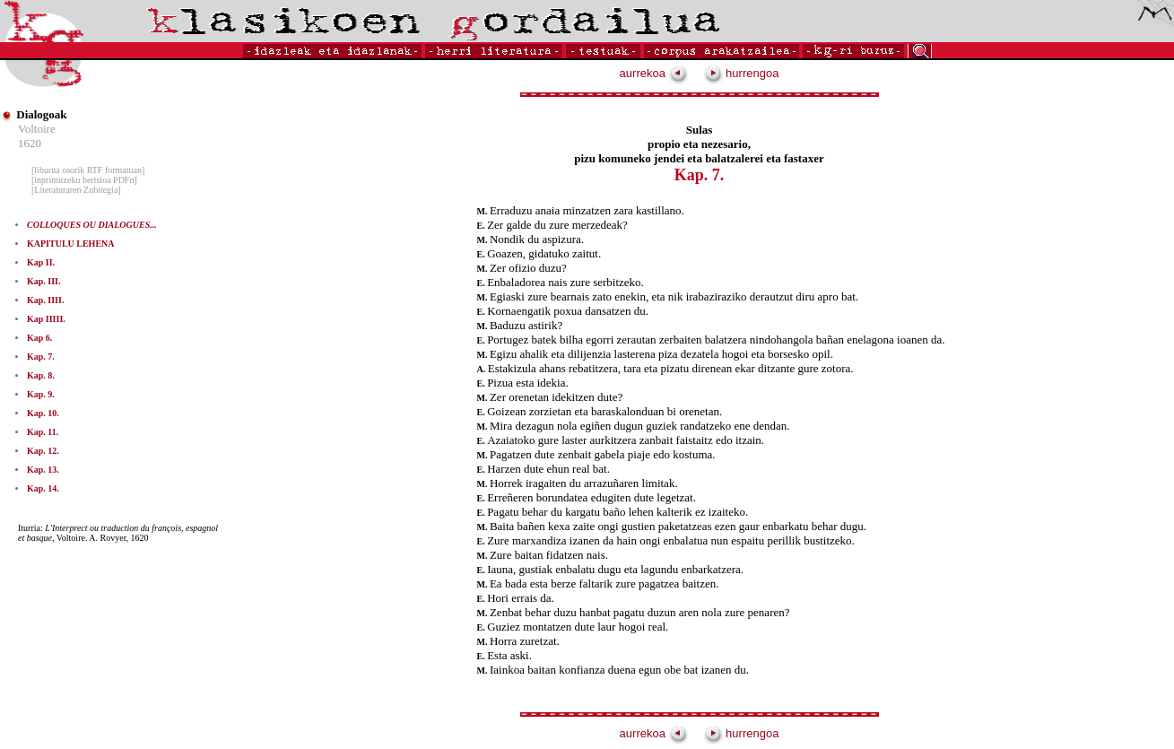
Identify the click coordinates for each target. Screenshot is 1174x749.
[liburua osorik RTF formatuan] (87, 170)
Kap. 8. (41, 375)
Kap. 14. (43, 488)
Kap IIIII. (46, 319)
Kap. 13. (43, 470)
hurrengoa (741, 73)
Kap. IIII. (45, 300)
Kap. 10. (43, 413)
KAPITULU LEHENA (71, 243)
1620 (29, 143)
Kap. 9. (41, 394)
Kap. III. (44, 281)
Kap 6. (39, 338)
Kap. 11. (42, 432)
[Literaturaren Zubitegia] (76, 190)
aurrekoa (654, 73)
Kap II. (41, 262)
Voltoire (37, 128)
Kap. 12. (43, 451)
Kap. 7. (41, 356)
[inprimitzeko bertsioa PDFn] (84, 180)
